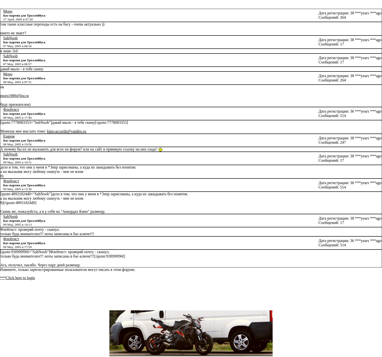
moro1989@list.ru (14, 96)
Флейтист (11, 109)
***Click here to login (17, 278)
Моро (7, 11)
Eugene (9, 136)
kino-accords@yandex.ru (66, 131)
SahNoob (10, 38)
